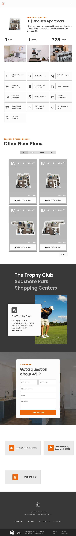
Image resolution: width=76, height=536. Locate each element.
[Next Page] (63, 255)
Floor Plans (19, 521)
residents (57, 521)
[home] (35, 3)
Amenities (31, 521)
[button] (71, 4)
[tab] (24, 152)
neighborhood (44, 521)
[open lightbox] (15, 24)
